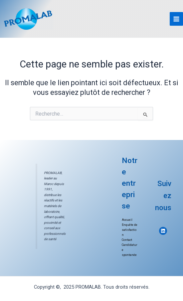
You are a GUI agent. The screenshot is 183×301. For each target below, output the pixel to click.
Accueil (127, 219)
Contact (127, 240)
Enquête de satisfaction (129, 230)
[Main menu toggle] (176, 18)
